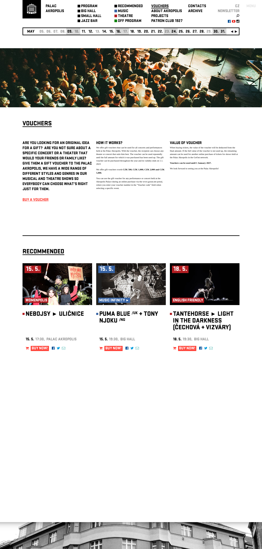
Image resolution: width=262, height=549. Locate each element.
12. (90, 32)
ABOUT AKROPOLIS (166, 11)
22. (160, 32)
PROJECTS (159, 16)
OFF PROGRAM (129, 21)
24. (174, 32)
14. (104, 32)
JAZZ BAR (89, 21)
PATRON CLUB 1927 (167, 21)
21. (153, 32)
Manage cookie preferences (38, 493)
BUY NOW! (40, 348)
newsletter (228, 11)
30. (216, 32)
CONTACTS (197, 6)
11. (84, 32)
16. (118, 32)
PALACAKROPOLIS (55, 9)
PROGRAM (89, 6)
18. (132, 32)
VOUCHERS (160, 6)
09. (69, 32)
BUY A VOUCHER (36, 200)
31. (223, 32)
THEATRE (125, 16)
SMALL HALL (91, 16)
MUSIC (123, 11)
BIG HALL (88, 11)
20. (146, 32)
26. (188, 32)
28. (202, 32)
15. (111, 32)
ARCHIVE (195, 11)
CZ (237, 6)
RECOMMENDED (130, 6)
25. (181, 32)
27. (195, 32)
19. (139, 32)
